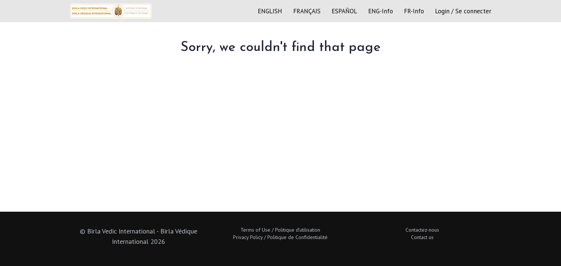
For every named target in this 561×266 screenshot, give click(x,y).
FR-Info (414, 11)
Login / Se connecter (463, 11)
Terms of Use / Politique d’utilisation (280, 229)
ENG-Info (380, 11)
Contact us (422, 237)
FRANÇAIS (307, 11)
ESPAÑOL (344, 11)
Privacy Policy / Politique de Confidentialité (280, 237)
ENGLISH (270, 11)
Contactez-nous (422, 229)
